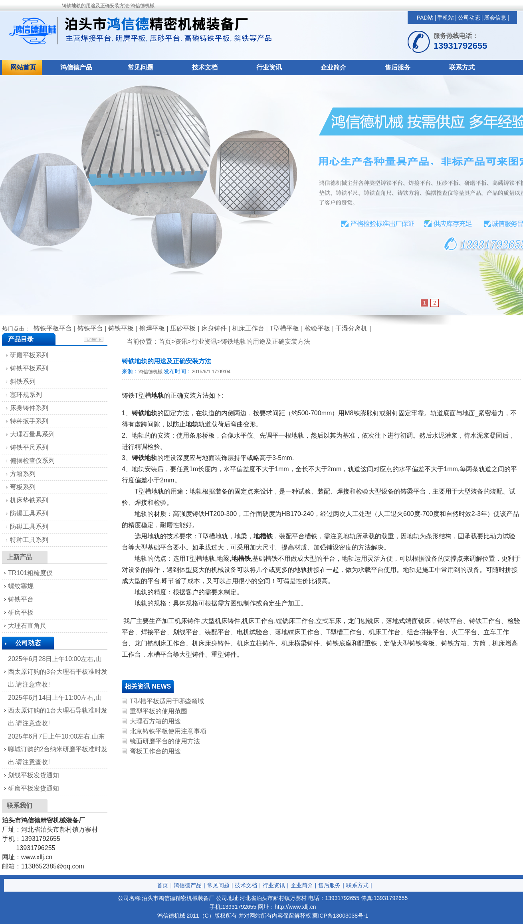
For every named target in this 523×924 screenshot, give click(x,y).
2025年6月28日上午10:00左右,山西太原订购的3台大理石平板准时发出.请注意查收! (57, 671)
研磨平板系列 (29, 355)
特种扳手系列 (29, 421)
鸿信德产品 (76, 67)
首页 (162, 885)
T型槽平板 (284, 328)
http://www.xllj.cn (295, 907)
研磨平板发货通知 (33, 788)
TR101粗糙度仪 (30, 573)
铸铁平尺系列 (29, 447)
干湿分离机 (351, 328)
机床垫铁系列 (29, 500)
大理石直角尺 (27, 625)
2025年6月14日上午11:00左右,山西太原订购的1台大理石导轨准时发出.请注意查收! (57, 710)
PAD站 (425, 17)
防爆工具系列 (29, 513)
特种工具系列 (29, 539)
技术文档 (205, 67)
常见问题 (140, 67)
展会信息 (495, 17)
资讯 (181, 341)
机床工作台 (248, 328)
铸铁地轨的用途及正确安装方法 (265, 341)
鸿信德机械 (150, 371)
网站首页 (23, 67)
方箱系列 (23, 473)
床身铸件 (214, 328)
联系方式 (462, 67)
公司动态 (469, 17)
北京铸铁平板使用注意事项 (168, 731)
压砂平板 (183, 328)
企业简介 (333, 67)
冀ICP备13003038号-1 (340, 915)
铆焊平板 (152, 328)
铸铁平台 (90, 328)
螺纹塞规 (21, 586)
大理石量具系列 (32, 434)
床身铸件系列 (29, 407)
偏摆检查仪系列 (32, 460)
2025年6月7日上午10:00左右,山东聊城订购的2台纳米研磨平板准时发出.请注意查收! (57, 749)
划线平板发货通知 (33, 775)
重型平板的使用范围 (158, 711)
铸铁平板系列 (29, 368)
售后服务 (397, 67)
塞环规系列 (26, 394)
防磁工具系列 (29, 526)
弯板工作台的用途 (155, 751)
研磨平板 (21, 612)
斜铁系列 (23, 381)
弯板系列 (23, 487)
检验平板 (317, 328)
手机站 (445, 17)
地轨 (141, 603)
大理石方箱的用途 (155, 721)
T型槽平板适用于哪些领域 (167, 701)
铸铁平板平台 (53, 328)
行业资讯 (269, 67)
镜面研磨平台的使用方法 (165, 741)
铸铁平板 (121, 328)
